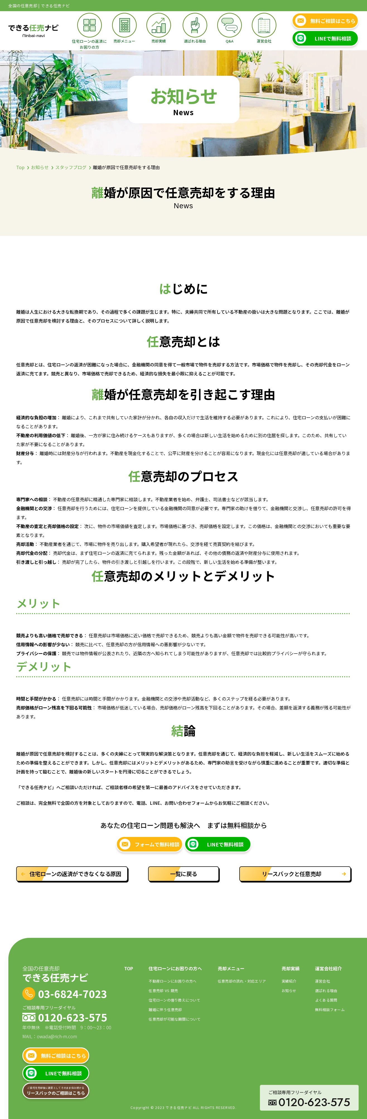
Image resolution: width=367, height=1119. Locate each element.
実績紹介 (289, 981)
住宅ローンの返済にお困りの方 (89, 43)
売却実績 (158, 41)
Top (20, 167)
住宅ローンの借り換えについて (174, 1000)
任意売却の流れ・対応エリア (242, 981)
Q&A (229, 41)
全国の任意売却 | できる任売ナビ (39, 5)
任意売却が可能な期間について (175, 1019)
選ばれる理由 (195, 41)
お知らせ (40, 167)
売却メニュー (124, 41)
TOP (128, 968)
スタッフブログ (70, 167)
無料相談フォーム (330, 1009)
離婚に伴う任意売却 (165, 1009)
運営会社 (264, 41)
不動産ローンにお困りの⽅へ (172, 981)
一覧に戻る (183, 874)
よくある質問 (326, 1000)
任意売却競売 (163, 990)
